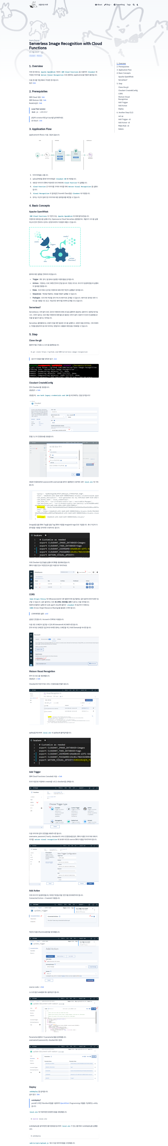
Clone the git (123, 87)
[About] (98, 4)
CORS (120, 93)
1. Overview (121, 63)
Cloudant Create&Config (128, 90)
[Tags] (129, 4)
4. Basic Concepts (124, 73)
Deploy (121, 109)
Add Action (122, 105)
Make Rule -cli (123, 126)
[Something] (119, 4)
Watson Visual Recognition (124, 98)
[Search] (134, 5)
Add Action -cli (124, 122)
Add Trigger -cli (124, 119)
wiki (46, 613)
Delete (121, 129)
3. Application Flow (124, 70)
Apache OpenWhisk (125, 77)
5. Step (119, 83)
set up (120, 116)
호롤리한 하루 (43, 4)
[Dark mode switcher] (137, 5)
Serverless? (122, 80)
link (34, 83)
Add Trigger (123, 102)
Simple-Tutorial (34, 40)
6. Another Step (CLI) (125, 112)
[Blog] (108, 4)
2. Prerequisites (123, 66)
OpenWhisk (64, 1103)
